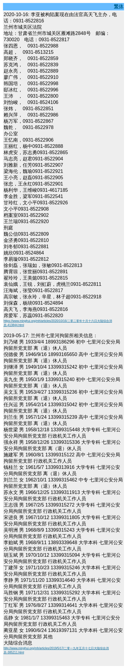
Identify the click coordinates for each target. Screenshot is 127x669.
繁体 (118, 6)
